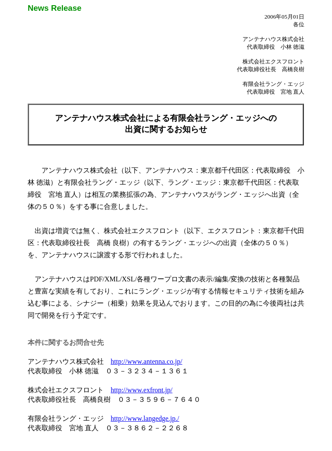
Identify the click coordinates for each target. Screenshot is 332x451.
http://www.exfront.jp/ (141, 390)
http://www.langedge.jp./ (145, 418)
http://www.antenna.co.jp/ (146, 361)
